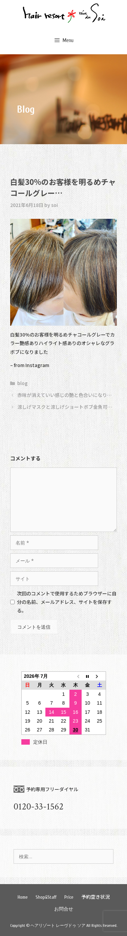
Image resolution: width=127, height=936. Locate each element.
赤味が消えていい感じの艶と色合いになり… (64, 394)
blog (22, 383)
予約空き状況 (95, 896)
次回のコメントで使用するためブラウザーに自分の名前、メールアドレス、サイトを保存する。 (67, 602)
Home (23, 897)
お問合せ (63, 909)
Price (68, 897)
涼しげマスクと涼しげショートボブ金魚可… (64, 406)
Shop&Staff (46, 897)
